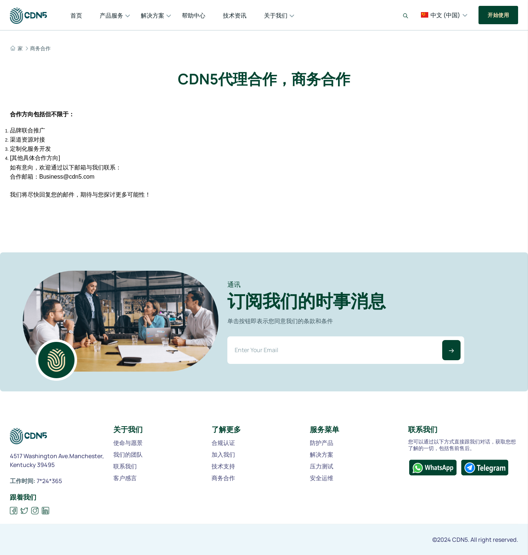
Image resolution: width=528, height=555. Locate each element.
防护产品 (321, 443)
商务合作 (40, 48)
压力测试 (321, 466)
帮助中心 (193, 15)
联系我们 (125, 466)
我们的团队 (128, 454)
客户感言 (125, 478)
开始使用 (498, 14)
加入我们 (223, 454)
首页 (76, 15)
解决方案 (152, 15)
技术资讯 (234, 15)
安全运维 (321, 478)
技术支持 (223, 466)
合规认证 (223, 443)
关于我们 (275, 15)
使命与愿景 (128, 443)
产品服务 (111, 15)
